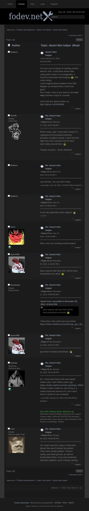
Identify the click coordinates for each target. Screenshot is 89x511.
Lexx (12, 429)
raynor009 (14, 254)
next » (80, 35)
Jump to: (54, 488)
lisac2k (13, 116)
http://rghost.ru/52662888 (52, 104)
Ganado (13, 363)
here (68, 182)
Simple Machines (21, 503)
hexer (12, 227)
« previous (72, 35)
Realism (13, 52)
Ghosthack (15, 285)
